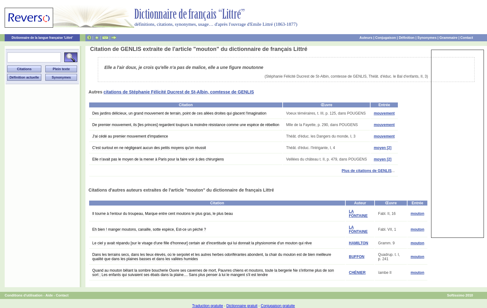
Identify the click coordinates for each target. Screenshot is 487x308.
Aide (49, 295)
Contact (466, 37)
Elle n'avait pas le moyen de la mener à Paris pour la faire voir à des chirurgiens (158, 159)
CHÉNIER (357, 272)
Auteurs (365, 37)
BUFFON (356, 257)
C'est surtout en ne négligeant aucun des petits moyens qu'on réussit (149, 148)
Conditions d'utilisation (24, 295)
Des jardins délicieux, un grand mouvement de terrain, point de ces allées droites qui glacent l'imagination (179, 113)
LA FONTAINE (358, 213)
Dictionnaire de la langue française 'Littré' (42, 37)
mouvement (384, 113)
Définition (407, 37)
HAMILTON (358, 243)
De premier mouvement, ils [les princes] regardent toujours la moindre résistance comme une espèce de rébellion (185, 125)
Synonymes (427, 37)
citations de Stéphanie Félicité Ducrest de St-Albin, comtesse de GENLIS (178, 91)
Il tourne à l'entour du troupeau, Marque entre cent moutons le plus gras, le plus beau (162, 213)
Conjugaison (385, 37)
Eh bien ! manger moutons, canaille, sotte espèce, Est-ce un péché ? (149, 229)
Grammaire (448, 37)
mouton (417, 213)
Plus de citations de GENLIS (367, 171)
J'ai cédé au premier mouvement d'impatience (130, 136)
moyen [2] (382, 148)
